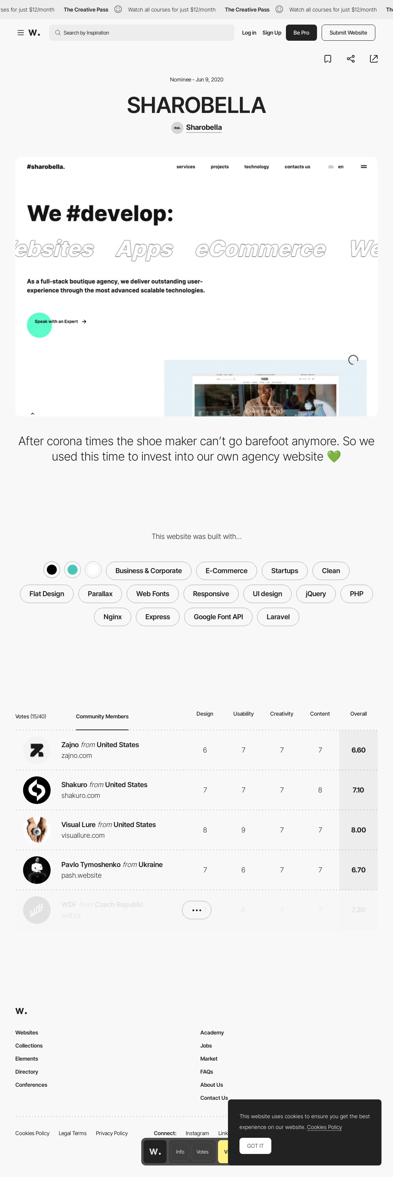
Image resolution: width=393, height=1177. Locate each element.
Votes (202, 1152)
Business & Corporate (149, 571)
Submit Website (348, 32)
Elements (26, 1058)
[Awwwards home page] (155, 1151)
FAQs (206, 1071)
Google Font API (218, 617)
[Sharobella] (196, 128)
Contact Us (214, 1097)
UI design (267, 594)
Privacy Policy (112, 1133)
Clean (331, 571)
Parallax (100, 594)
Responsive (211, 594)
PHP (356, 594)
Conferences (31, 1084)
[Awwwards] (34, 33)
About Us (211, 1084)
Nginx (113, 617)
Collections (29, 1045)
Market (209, 1058)
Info (180, 1152)
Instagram (197, 1133)
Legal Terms (73, 1133)
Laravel (278, 617)
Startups (284, 571)
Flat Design (47, 594)
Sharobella (196, 104)
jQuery (316, 594)
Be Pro (301, 32)
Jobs (206, 1045)
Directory (26, 1071)
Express (157, 617)
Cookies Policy (32, 1133)
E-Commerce (227, 571)
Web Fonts (152, 594)
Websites (26, 1032)
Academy (212, 1032)
